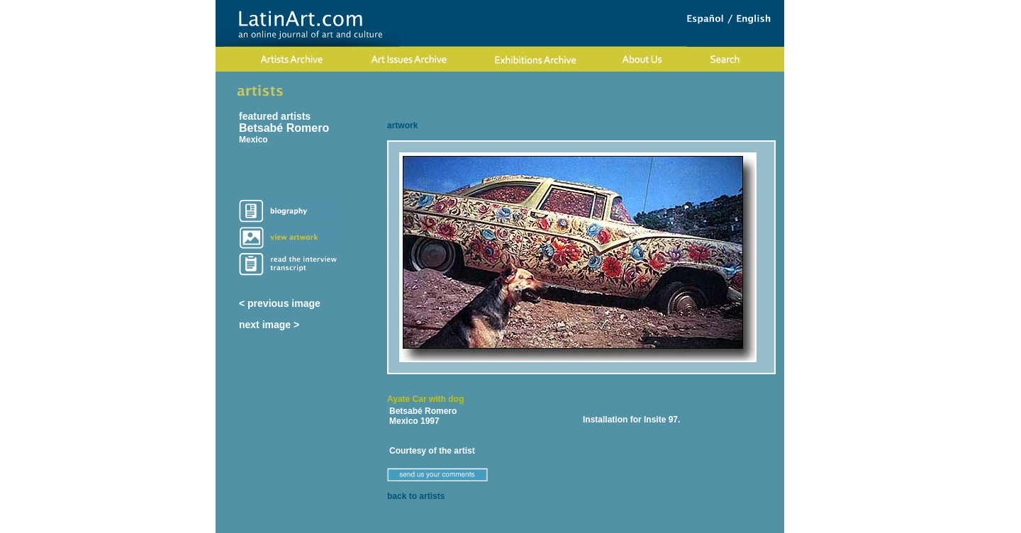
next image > (269, 324)
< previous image (279, 303)
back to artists (416, 496)
